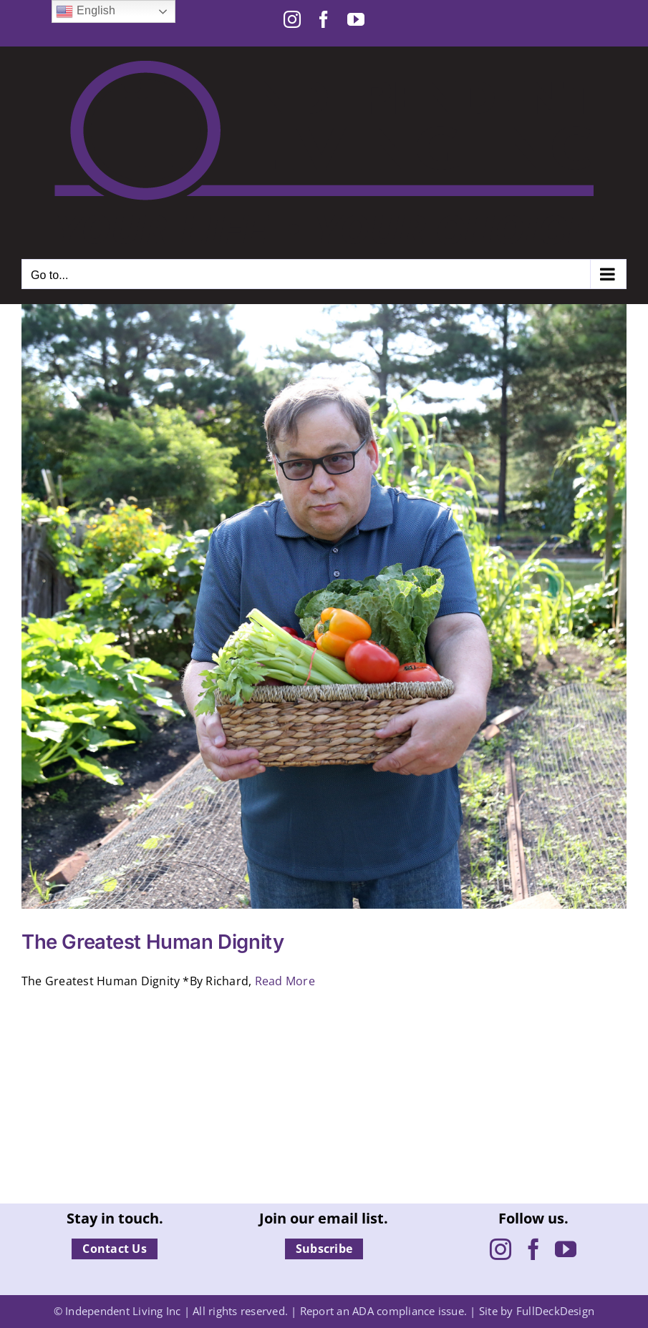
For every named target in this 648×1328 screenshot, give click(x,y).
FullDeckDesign (555, 1311)
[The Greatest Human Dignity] (324, 606)
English (85, 11)
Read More (285, 981)
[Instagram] (500, 1249)
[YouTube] (565, 1249)
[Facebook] (533, 1249)
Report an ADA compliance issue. (383, 1311)
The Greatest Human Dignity (152, 941)
